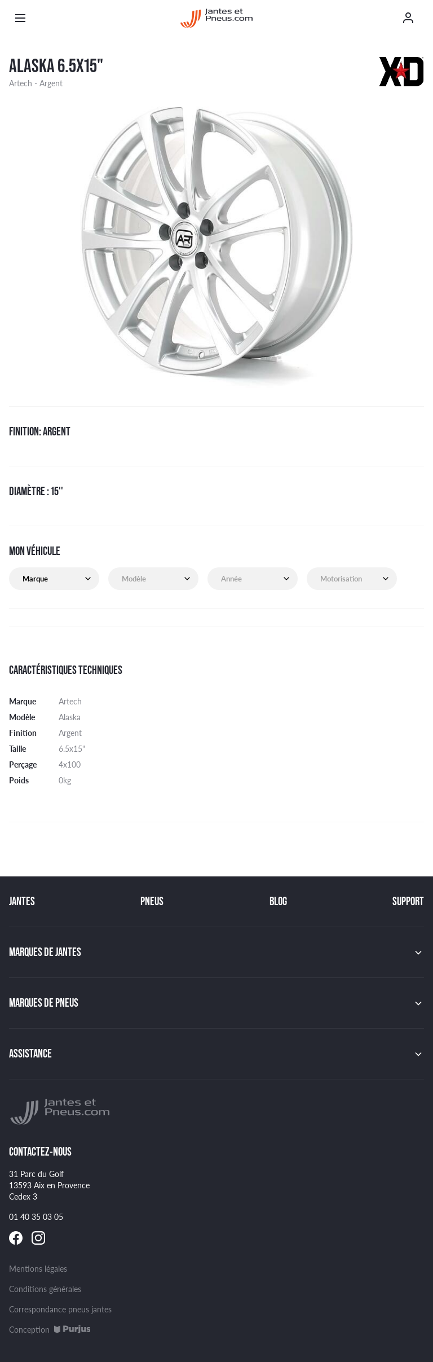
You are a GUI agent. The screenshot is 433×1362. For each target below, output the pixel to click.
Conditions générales (45, 1288)
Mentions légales (38, 1268)
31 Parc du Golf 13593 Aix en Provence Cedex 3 (49, 1185)
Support (408, 901)
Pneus (152, 901)
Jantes (22, 901)
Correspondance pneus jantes (60, 1309)
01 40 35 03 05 (36, 1216)
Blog (278, 901)
